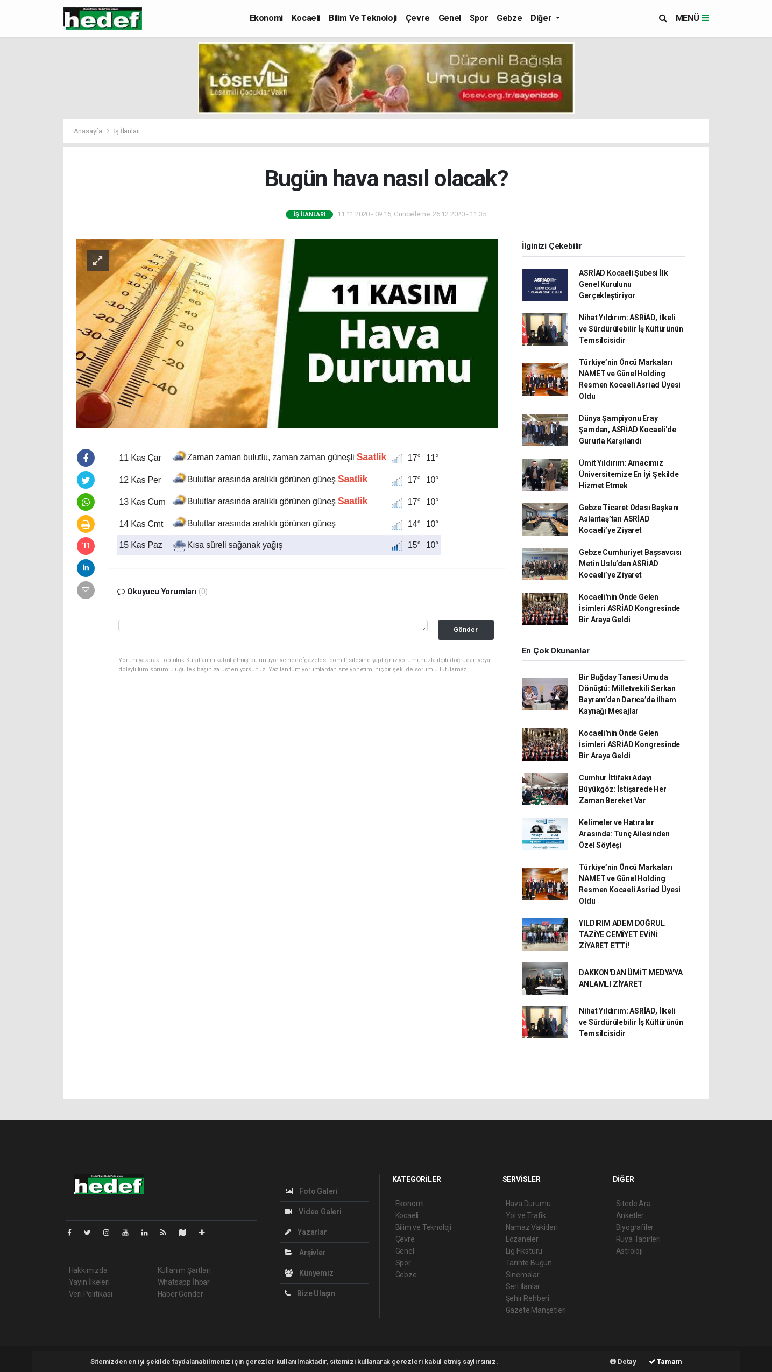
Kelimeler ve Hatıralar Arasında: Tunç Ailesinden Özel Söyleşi (624, 833)
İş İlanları (126, 131)
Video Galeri (313, 1211)
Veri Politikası (90, 1294)
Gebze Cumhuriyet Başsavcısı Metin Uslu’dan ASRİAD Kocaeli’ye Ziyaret (630, 563)
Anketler (630, 1215)
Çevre (418, 18)
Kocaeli (306, 18)
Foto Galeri (311, 1191)
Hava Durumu (528, 1203)
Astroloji (629, 1251)
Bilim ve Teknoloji (363, 18)
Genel (449, 18)
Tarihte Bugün (529, 1262)
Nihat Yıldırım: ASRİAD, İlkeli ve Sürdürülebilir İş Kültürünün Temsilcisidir (631, 328)
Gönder (466, 629)
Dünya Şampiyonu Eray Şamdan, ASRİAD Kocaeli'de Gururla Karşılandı (627, 429)
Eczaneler (522, 1239)
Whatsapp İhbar (184, 1282)
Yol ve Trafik (526, 1215)
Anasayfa (89, 131)
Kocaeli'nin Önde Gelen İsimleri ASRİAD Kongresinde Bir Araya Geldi (629, 608)
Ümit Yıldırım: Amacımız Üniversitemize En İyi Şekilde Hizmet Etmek (628, 474)
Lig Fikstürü (524, 1251)
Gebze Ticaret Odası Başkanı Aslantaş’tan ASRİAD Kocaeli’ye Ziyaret (629, 518)
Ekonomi (266, 18)
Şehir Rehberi (528, 1298)
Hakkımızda (88, 1270)
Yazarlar (306, 1232)
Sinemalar (523, 1274)
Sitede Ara (633, 1203)
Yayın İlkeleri (89, 1282)
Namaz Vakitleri (532, 1227)
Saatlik (371, 457)
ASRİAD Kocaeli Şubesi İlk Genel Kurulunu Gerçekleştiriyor (623, 284)
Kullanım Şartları (184, 1270)
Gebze (509, 18)
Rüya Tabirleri (638, 1239)
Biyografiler (635, 1227)
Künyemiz (309, 1273)
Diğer (542, 18)
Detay (623, 1361)
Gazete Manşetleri (536, 1310)
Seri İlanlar (523, 1286)
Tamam (665, 1361)
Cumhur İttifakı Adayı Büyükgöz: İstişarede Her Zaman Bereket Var (622, 789)
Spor (479, 18)
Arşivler (305, 1252)
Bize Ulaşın (310, 1293)
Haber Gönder (180, 1294)
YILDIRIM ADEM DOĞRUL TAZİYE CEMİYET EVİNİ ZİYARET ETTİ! (621, 934)
